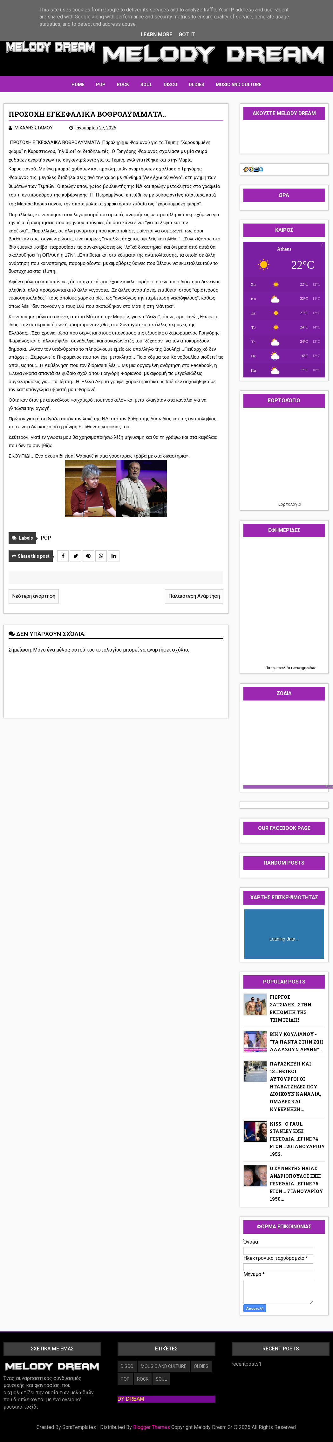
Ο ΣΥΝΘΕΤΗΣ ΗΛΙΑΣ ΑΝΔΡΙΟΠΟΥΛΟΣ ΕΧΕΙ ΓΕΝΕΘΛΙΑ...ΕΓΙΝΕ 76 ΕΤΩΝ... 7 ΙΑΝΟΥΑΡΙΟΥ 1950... (296, 1183)
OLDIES (196, 84)
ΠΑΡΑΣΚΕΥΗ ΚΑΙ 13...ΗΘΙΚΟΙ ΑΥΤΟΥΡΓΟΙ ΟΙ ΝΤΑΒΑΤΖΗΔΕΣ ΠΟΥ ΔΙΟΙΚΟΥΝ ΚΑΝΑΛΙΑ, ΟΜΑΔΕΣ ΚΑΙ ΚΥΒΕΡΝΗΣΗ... (295, 1086)
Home (78, 84)
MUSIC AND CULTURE (239, 84)
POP (100, 84)
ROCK (123, 84)
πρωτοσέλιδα (281, 668)
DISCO (170, 84)
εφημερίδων (306, 668)
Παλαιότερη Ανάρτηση (194, 596)
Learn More (156, 34)
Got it (187, 34)
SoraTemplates (79, 1427)
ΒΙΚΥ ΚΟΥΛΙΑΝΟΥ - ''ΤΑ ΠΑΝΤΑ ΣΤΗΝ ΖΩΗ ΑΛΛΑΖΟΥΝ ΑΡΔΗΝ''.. (296, 1041)
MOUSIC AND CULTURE (164, 1366)
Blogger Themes (151, 1427)
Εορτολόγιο (289, 504)
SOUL (146, 84)
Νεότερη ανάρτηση (33, 596)
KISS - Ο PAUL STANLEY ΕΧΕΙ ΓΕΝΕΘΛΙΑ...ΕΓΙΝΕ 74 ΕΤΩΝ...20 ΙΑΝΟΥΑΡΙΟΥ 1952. (297, 1139)
